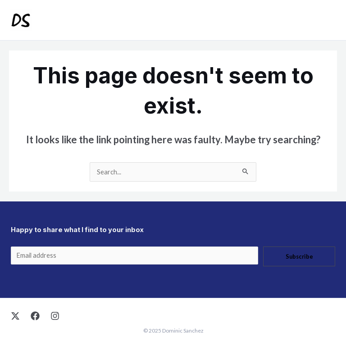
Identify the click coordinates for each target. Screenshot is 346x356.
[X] (15, 315)
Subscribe (299, 256)
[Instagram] (54, 315)
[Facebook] (35, 315)
